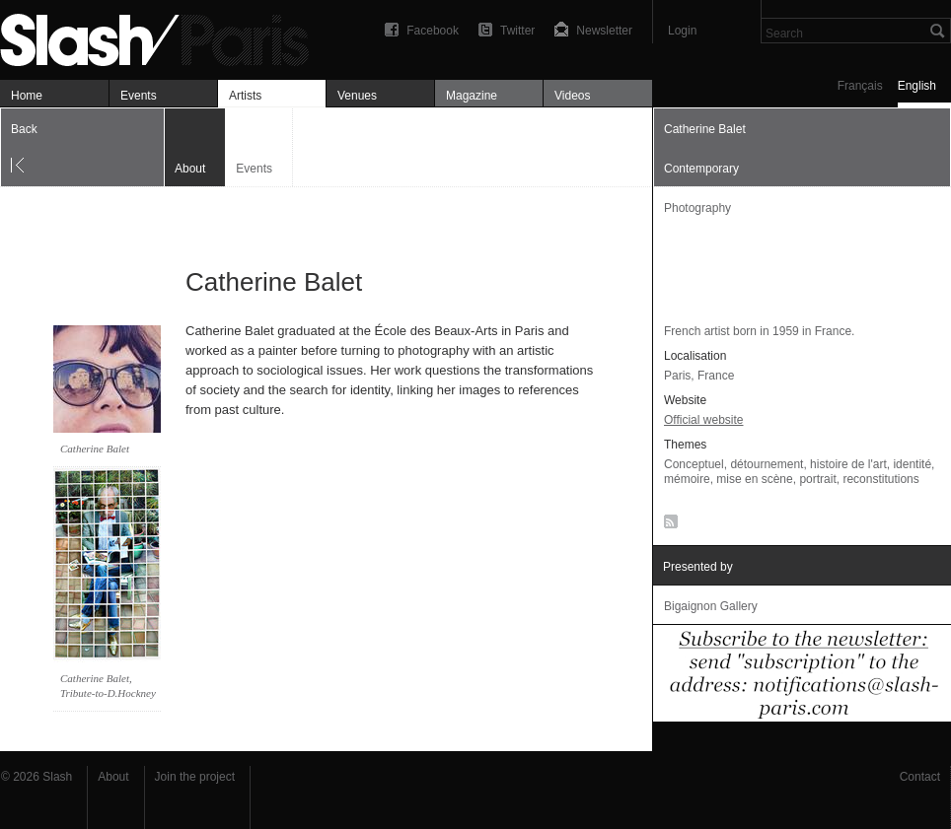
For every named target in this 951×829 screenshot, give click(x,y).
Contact (920, 777)
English (917, 86)
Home (26, 96)
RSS (667, 525)
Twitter (517, 30)
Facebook (432, 30)
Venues (357, 96)
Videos (572, 96)
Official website (703, 420)
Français (860, 86)
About (113, 777)
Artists (245, 96)
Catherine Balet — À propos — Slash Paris (163, 37)
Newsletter (604, 30)
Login (682, 30)
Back (24, 129)
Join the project (195, 777)
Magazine (471, 96)
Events (138, 96)
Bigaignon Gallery (711, 606)
